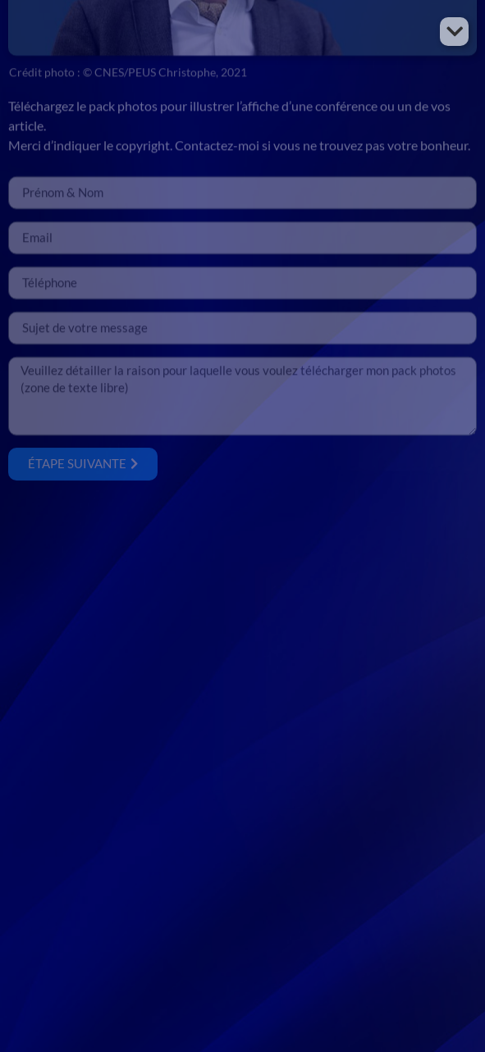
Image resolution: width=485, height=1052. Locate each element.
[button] (454, 31)
